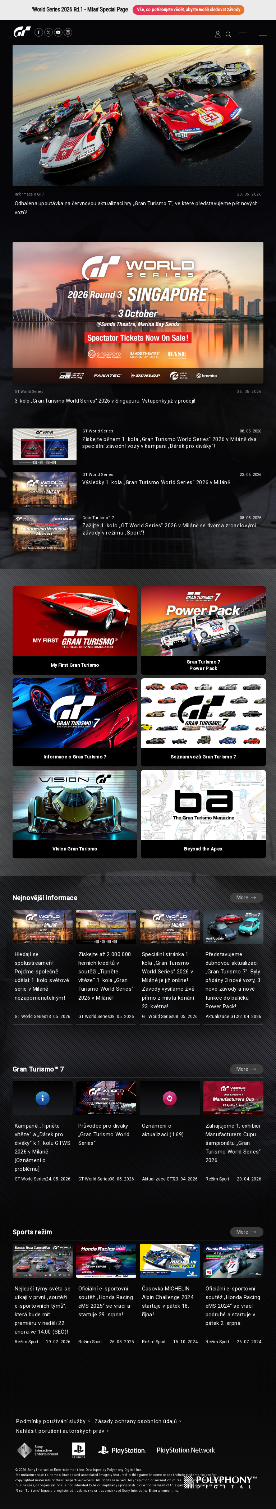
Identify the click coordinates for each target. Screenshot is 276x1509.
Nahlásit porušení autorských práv (60, 1431)
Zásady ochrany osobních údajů (136, 1421)
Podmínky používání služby (51, 1421)
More (242, 897)
